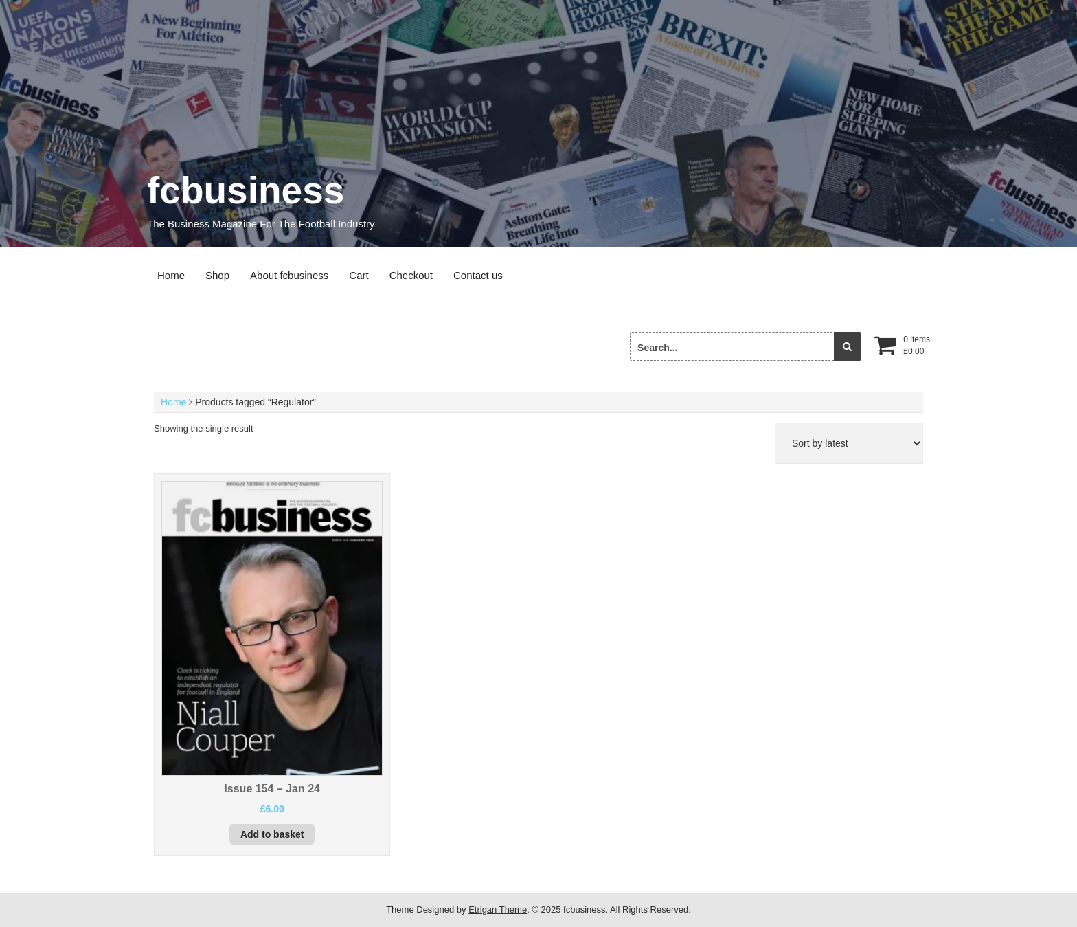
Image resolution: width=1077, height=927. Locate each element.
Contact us (478, 275)
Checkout (411, 275)
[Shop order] (849, 443)
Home (171, 275)
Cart (358, 275)
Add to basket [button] (272, 834)
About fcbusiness (289, 275)
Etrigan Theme (497, 909)
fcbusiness (245, 190)
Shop (217, 275)
